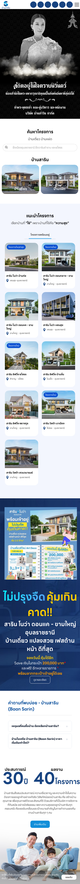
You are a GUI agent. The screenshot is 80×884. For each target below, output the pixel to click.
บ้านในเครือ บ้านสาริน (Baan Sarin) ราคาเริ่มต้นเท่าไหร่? (37, 741)
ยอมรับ (69, 877)
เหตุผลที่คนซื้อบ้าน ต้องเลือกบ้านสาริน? (35, 726)
